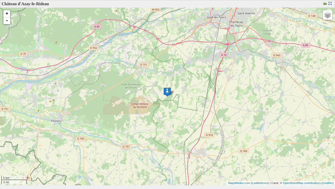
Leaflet (256, 183)
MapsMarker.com (239, 183)
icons (264, 183)
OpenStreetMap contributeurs (302, 183)
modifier (327, 183)
